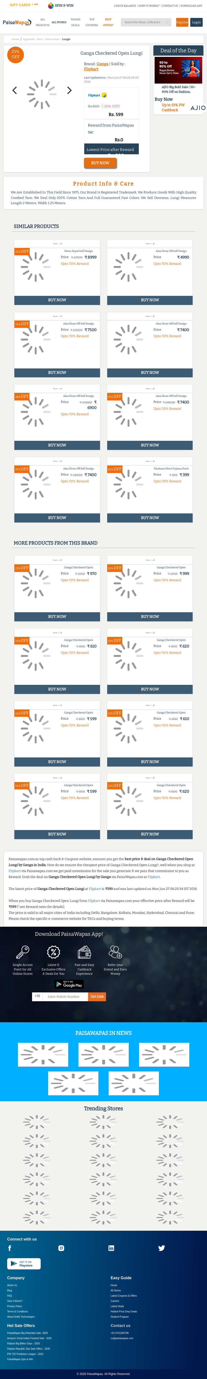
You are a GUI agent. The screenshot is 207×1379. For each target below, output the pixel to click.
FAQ (9, 1295)
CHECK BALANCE (125, 5)
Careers (115, 1301)
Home (114, 1285)
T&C (90, 132)
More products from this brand (55, 543)
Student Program (120, 1316)
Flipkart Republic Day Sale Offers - (28, 1348)
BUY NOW (100, 163)
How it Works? (14, 1301)
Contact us (121, 1326)
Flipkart (91, 69)
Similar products (36, 226)
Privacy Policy (14, 1306)
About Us (12, 1285)
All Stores (116, 1290)
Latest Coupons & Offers (124, 1295)
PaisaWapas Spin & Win (20, 1359)
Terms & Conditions (17, 1311)
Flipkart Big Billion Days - (23, 1343)
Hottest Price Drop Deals (124, 1311)
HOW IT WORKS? (149, 5)
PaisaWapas (95, 1374)
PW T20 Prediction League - (25, 1354)
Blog (9, 1290)
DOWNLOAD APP (191, 5)
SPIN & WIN (60, 6)
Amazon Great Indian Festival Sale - (29, 1338)
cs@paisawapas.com (122, 1338)
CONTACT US (170, 5)
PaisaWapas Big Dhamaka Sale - (27, 1333)
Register (182, 22)
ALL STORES (59, 22)
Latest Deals (117, 1306)
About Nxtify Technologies (21, 1316)
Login (196, 22)
